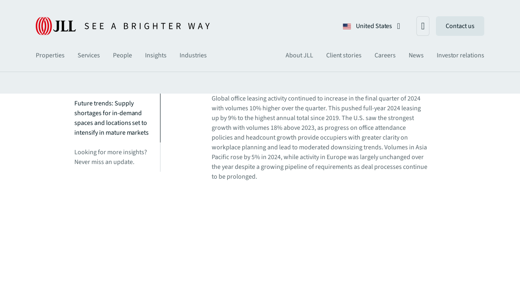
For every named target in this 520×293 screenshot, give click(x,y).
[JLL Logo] (123, 26)
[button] (371, 26)
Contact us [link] (460, 26)
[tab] (50, 55)
